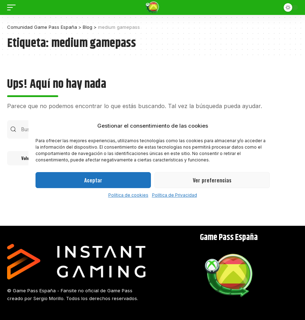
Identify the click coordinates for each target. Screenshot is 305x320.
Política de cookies (128, 195)
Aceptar (93, 180)
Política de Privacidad (174, 195)
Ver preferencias (212, 180)
